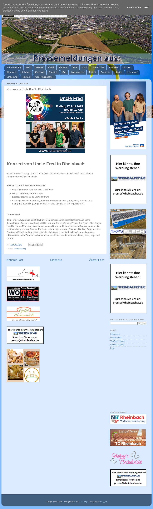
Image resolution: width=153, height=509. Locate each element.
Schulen (127, 67)
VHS (75, 67)
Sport (84, 67)
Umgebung (12, 77)
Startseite (56, 259)
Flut (64, 72)
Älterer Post (96, 259)
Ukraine (118, 72)
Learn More (134, 7)
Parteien (53, 72)
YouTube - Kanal (117, 341)
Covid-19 (105, 72)
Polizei (92, 72)
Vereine (39, 67)
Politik (51, 67)
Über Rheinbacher (44, 77)
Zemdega (84, 501)
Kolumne (25, 72)
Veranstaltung (14, 67)
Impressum (115, 334)
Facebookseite (116, 345)
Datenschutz (115, 337)
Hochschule (98, 67)
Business (113, 67)
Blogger (103, 501)
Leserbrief (132, 72)
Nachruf (26, 77)
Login (112, 348)
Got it (147, 7)
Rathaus (63, 67)
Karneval (39, 72)
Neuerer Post (15, 259)
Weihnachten (77, 72)
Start (28, 67)
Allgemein (11, 72)
